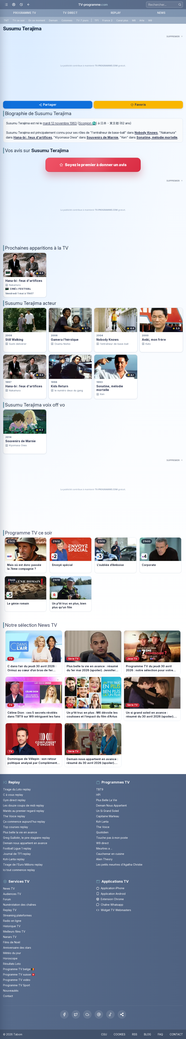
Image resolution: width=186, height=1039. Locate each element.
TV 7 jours (82, 20)
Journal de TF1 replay (17, 853)
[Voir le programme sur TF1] (25, 555)
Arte (141, 20)
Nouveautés (10, 990)
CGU (104, 1034)
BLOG (147, 1034)
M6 (134, 20)
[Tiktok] (110, 1014)
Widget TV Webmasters (113, 910)
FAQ (160, 1034)
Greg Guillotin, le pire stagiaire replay (26, 837)
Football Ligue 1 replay (17, 848)
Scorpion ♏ (87, 123)
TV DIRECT (70, 12)
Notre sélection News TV (31, 625)
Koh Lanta (102, 821)
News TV (9, 888)
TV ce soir (18, 20)
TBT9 (99, 789)
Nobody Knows (146, 132)
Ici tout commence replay (19, 870)
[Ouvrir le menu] (6, 5)
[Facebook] (64, 1014)
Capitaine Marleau (107, 816)
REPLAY (116, 12)
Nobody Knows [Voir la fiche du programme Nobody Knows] (107, 339)
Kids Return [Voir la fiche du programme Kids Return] (59, 386)
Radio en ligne (12, 920)
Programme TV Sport (16, 985)
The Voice (102, 827)
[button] (122, 1014)
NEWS (161, 12)
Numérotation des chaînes (19, 904)
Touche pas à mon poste (112, 837)
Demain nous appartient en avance (25, 843)
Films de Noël (11, 942)
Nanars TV (10, 936)
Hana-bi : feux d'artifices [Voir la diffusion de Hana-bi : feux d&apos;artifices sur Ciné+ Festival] (23, 281)
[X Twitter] (76, 1014)
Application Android (111, 893)
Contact (8, 996)
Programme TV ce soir (28, 533)
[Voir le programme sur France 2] (70, 555)
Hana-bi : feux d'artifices (32, 137)
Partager (47, 104)
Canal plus (122, 20)
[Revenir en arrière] (29, 5)
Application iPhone (110, 888)
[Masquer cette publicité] (175, 36)
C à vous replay (13, 794)
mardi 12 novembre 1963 (60, 123)
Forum (7, 899)
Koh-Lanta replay (14, 859)
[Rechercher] (179, 4)
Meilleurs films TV (14, 931)
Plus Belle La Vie (106, 800)
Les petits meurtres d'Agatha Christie (119, 864)
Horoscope (10, 958)
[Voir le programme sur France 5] (25, 594)
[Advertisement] (93, 65)
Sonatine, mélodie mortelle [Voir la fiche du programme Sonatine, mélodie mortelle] (109, 388)
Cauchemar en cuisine (110, 853)
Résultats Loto (12, 963)
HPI (98, 794)
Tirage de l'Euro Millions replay (23, 864)
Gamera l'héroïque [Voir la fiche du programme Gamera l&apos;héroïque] (65, 339)
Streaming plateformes (17, 915)
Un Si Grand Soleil (107, 810)
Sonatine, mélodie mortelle (156, 137)
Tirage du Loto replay (17, 789)
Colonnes (66, 20)
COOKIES (119, 1034)
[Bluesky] (87, 1014)
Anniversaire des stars (17, 947)
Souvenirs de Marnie (102, 137)
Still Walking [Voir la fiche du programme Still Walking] (14, 339)
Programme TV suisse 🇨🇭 (19, 974)
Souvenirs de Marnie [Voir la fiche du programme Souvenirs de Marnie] (20, 441)
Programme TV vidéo (16, 979)
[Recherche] (164, 5)
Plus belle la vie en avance (20, 832)
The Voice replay (14, 816)
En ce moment (37, 20)
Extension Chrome (110, 899)
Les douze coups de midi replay (23, 805)
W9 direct (102, 843)
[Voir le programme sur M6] (70, 594)
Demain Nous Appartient (111, 805)
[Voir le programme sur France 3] (115, 555)
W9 (150, 20)
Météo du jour (12, 953)
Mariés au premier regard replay (23, 810)
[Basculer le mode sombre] (21, 5)
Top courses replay (15, 827)
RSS (134, 1034)
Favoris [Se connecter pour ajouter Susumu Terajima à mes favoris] (138, 104)
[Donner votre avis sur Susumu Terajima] (93, 165)
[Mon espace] (14, 5)
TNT (6, 20)
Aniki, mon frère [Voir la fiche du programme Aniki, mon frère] (154, 339)
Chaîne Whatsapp (109, 904)
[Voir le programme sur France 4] (160, 555)
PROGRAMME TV (24, 12)
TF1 (96, 20)
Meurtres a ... (104, 848)
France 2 (107, 20)
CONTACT (176, 1034)
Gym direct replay (14, 800)
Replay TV (10, 910)
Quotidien (102, 832)
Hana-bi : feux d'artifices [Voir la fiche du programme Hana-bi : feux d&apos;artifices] (23, 386)
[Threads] (99, 1014)
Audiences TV (12, 894)
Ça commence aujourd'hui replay (24, 821)
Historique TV (12, 926)
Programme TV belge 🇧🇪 (19, 969)
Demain (53, 20)
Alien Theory (104, 859)
